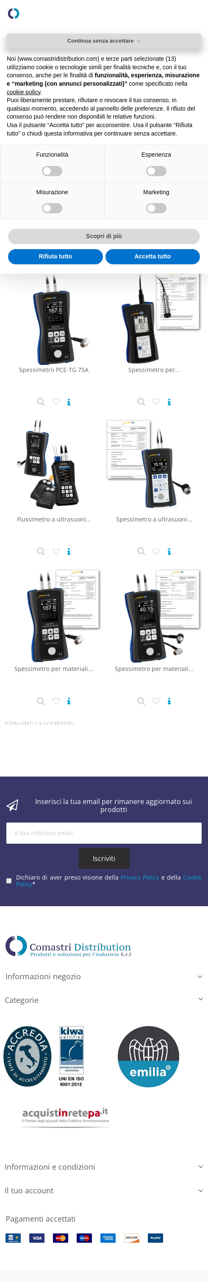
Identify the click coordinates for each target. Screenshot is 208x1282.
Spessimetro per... (154, 370)
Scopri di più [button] (104, 236)
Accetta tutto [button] (152, 256)
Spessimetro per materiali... (53, 669)
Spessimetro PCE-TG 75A (54, 370)
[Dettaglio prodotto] (41, 402)
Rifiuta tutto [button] (55, 256)
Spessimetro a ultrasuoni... (154, 519)
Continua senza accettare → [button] (104, 41)
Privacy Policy (140, 877)
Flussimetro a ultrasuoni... (54, 519)
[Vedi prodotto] (69, 402)
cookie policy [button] (23, 92)
